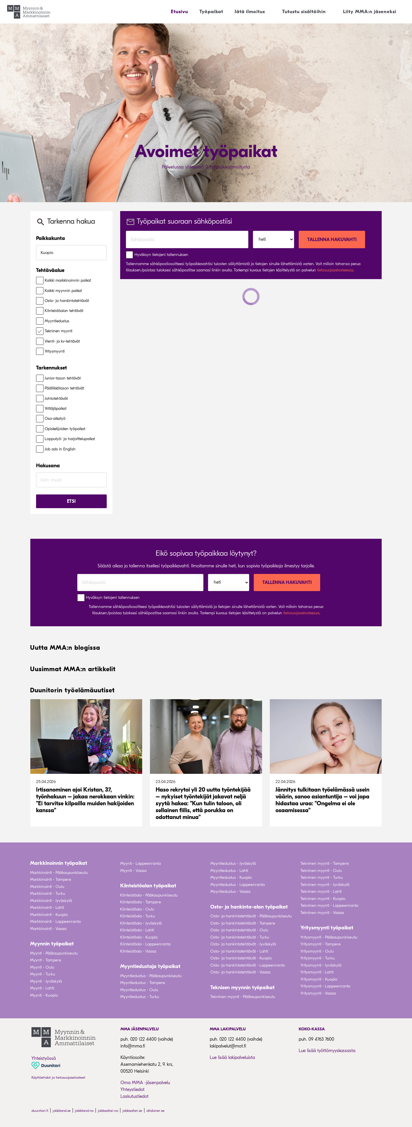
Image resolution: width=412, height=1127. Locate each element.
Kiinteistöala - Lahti (137, 930)
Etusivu (179, 11)
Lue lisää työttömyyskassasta (327, 1050)
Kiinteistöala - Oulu (137, 909)
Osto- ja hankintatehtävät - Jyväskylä (243, 944)
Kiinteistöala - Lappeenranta (145, 944)
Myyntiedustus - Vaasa (230, 891)
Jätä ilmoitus (250, 11)
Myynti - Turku (42, 974)
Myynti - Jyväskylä (46, 981)
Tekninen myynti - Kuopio (322, 898)
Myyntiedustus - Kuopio (231, 877)
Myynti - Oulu (42, 967)
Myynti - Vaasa (133, 870)
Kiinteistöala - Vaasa (138, 951)
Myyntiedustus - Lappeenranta (237, 884)
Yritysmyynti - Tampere (320, 944)
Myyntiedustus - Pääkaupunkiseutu (151, 975)
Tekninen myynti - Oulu (321, 870)
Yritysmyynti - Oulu (317, 951)
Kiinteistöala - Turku (137, 916)
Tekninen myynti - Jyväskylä (324, 884)
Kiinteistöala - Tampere (140, 902)
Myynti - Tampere (45, 960)
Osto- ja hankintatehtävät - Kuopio (241, 958)
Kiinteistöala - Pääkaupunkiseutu (149, 895)
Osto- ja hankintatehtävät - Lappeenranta (247, 965)
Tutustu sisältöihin (304, 11)
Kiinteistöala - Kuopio (139, 937)
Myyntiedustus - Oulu (139, 989)
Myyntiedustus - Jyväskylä (233, 863)
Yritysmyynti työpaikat (326, 928)
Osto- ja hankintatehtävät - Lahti (239, 951)
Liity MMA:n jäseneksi (369, 11)
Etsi (71, 501)
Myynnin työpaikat (52, 944)
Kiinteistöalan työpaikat (148, 886)
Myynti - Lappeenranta (140, 863)
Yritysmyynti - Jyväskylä (320, 965)
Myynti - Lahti (42, 988)
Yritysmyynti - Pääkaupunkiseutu (328, 937)
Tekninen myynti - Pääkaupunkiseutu (242, 996)
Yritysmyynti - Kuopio (318, 979)
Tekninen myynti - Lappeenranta (329, 905)
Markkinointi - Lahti (47, 907)
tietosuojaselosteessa (335, 270)
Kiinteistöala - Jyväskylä (141, 923)
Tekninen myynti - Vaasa (322, 912)
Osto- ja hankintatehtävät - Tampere (242, 923)
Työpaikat (211, 11)
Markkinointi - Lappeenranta (55, 921)
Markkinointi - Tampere (50, 879)
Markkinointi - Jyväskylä (51, 900)
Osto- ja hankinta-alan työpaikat (249, 907)
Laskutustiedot (134, 1096)
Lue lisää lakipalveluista (232, 1057)
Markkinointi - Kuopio (49, 914)
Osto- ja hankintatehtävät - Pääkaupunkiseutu (251, 916)
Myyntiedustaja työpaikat (150, 966)
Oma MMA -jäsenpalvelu (145, 1082)
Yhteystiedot (132, 1089)
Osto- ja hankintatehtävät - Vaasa (240, 972)
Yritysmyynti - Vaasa (318, 993)
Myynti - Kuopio (44, 995)
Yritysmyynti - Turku (317, 958)
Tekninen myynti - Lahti (321, 891)
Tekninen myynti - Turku (321, 877)
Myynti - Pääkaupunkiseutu (54, 953)
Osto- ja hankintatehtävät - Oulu (239, 930)
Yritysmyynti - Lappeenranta (325, 986)
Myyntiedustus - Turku (139, 996)
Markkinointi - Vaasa (48, 928)
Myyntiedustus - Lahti (229, 870)
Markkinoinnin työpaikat (58, 863)
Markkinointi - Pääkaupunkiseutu (59, 872)
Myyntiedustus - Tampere (142, 982)
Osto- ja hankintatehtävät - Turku (239, 937)
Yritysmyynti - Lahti (317, 972)
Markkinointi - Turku (47, 893)
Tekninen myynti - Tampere (324, 863)
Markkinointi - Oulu (47, 886)
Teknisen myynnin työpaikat (242, 988)
